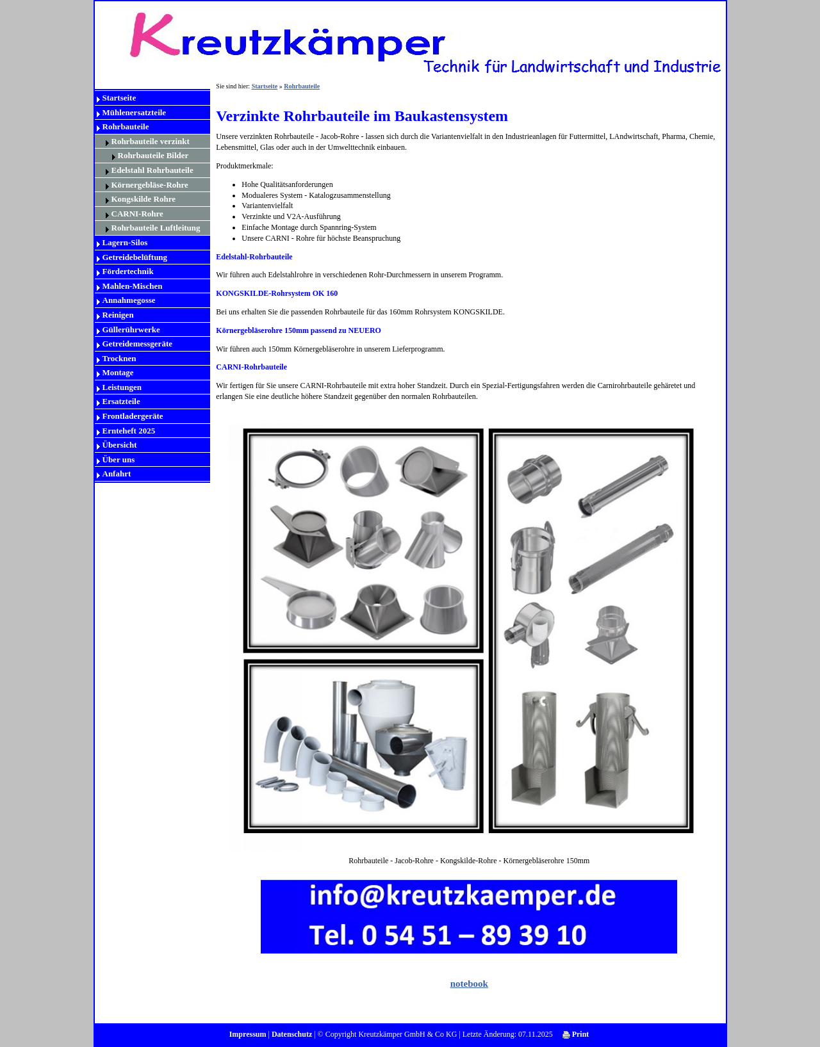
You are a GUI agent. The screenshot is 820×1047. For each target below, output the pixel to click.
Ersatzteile (121, 401)
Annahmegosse (129, 300)
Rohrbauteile (125, 126)
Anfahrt (116, 473)
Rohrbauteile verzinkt (150, 141)
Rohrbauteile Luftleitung (156, 227)
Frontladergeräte (132, 416)
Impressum (247, 1034)
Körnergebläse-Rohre (149, 185)
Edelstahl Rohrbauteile (152, 170)
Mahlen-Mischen (132, 286)
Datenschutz (292, 1034)
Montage (118, 372)
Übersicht (119, 445)
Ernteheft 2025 (129, 430)
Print (575, 1034)
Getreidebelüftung (135, 257)
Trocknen (119, 358)
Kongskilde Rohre (143, 199)
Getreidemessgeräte (137, 343)
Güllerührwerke (131, 329)
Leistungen (122, 387)
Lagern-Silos (125, 242)
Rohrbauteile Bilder (153, 155)
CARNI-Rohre (137, 213)
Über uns (118, 459)
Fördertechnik (128, 271)
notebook (469, 983)
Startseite (119, 97)
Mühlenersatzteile (134, 112)
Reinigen (118, 315)
